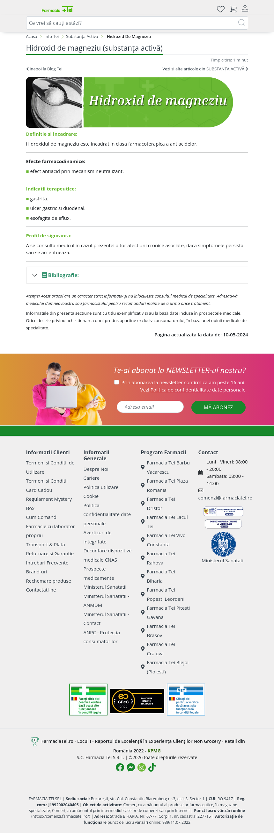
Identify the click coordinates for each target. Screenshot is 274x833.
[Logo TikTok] (152, 767)
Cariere (92, 478)
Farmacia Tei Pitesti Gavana (165, 612)
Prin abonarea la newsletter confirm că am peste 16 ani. (184, 382)
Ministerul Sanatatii (105, 587)
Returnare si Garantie (50, 553)
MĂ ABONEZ (218, 407)
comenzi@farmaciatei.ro (225, 497)
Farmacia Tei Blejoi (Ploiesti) (165, 667)
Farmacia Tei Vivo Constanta (163, 540)
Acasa (31, 36)
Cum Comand (41, 517)
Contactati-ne (41, 589)
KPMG (153, 751)
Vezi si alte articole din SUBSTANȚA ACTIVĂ (205, 69)
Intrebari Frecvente (47, 562)
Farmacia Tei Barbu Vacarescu (165, 467)
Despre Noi (96, 469)
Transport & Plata (45, 544)
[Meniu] (31, 9)
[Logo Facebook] (120, 767)
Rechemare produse (48, 581)
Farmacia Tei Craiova (158, 649)
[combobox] (137, 23)
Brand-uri (36, 571)
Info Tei (51, 36)
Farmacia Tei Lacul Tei (164, 521)
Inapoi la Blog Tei (44, 69)
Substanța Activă (82, 36)
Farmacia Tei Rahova (158, 558)
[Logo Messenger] (131, 767)
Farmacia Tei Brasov (158, 630)
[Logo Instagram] (141, 767)
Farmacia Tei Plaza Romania (164, 485)
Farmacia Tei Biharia (158, 576)
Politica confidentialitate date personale (107, 514)
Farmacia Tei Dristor (158, 503)
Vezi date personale (193, 389)
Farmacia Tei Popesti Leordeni (163, 594)
